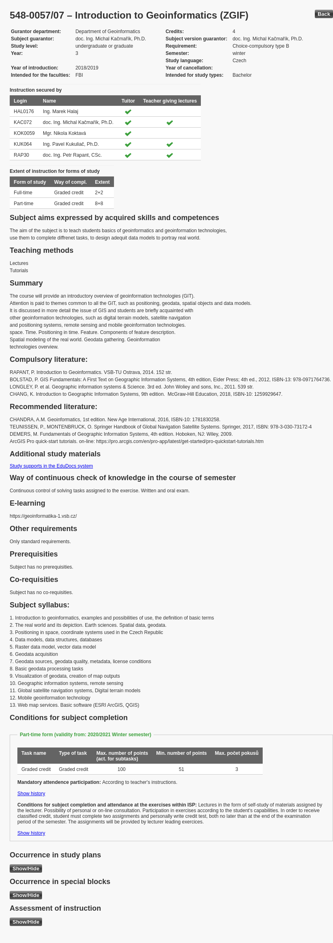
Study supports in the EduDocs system (51, 466)
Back (324, 14)
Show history (31, 793)
